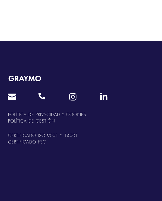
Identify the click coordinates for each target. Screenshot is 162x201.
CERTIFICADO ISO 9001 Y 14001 (43, 136)
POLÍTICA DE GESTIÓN (31, 121)
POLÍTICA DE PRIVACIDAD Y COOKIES (47, 115)
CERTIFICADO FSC (27, 142)
